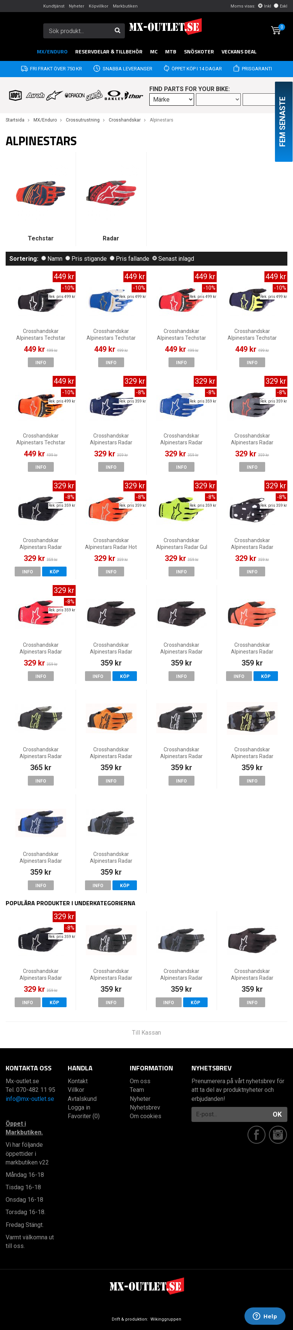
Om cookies (145, 1116)
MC (154, 51)
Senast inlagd (173, 258)
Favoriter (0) (84, 1116)
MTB (170, 51)
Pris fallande (129, 258)
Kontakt (78, 1081)
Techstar (41, 238)
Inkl (264, 6)
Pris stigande (86, 258)
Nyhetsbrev (145, 1107)
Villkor (76, 1089)
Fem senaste (282, 122)
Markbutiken (125, 6)
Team (137, 1089)
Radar (111, 238)
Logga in (79, 1107)
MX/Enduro (52, 51)
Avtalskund (82, 1098)
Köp (54, 572)
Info (40, 362)
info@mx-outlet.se (30, 1098)
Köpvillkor (98, 6)
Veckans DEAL (239, 51)
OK (277, 1114)
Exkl (280, 6)
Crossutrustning (83, 120)
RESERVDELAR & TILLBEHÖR (109, 51)
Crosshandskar (125, 120)
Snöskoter (199, 51)
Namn (51, 258)
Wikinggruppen (165, 1319)
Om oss (140, 1081)
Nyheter (76, 6)
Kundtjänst (53, 6)
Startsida (15, 120)
